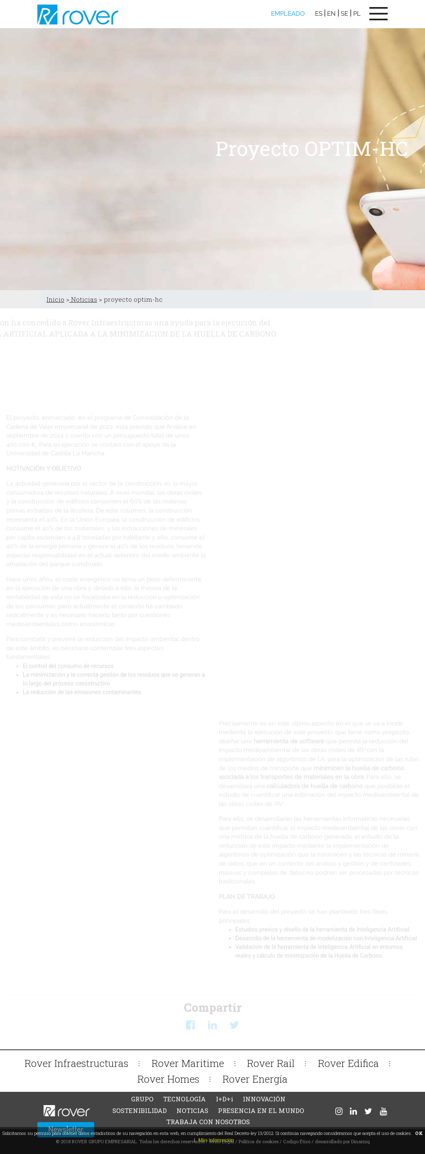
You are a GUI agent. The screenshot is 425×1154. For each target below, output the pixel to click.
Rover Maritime (187, 1063)
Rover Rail (271, 1063)
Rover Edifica (348, 1063)
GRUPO (142, 1099)
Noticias (83, 299)
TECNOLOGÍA (184, 1099)
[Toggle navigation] (378, 13)
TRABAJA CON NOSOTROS (208, 1122)
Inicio (55, 299)
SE (344, 13)
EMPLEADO (288, 13)
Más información (216, 1140)
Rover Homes (168, 1078)
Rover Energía (255, 1078)
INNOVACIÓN (264, 1099)
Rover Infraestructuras (76, 1063)
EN (331, 13)
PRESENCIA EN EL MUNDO (261, 1110)
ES (318, 13)
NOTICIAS (192, 1110)
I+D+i (224, 1099)
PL (357, 13)
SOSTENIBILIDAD (139, 1110)
